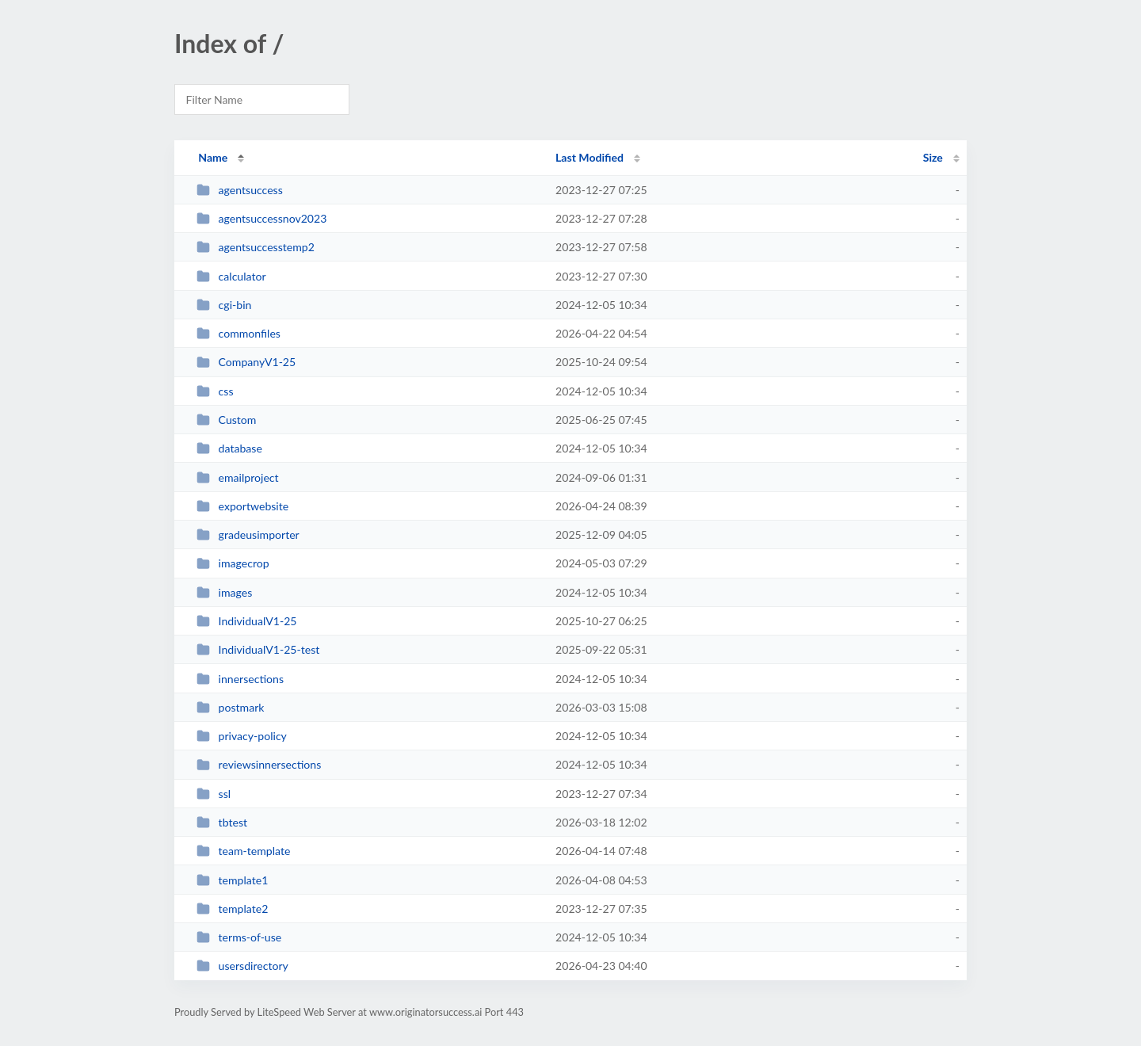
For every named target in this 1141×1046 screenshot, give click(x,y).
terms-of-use (239, 937)
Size (933, 157)
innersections (240, 678)
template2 (232, 908)
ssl (214, 793)
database (229, 448)
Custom (226, 419)
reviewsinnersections (259, 764)
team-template (243, 850)
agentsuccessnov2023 (261, 218)
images (224, 592)
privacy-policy (242, 736)
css (215, 391)
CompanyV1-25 (246, 361)
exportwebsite (242, 506)
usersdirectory (242, 965)
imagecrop (233, 563)
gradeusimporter (248, 534)
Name (212, 157)
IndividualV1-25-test (258, 649)
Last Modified (589, 157)
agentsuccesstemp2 (256, 247)
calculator (231, 276)
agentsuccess (240, 190)
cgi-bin (224, 304)
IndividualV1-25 (246, 621)
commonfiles (238, 333)
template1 (232, 880)
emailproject (237, 477)
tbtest (222, 822)
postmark (230, 707)
